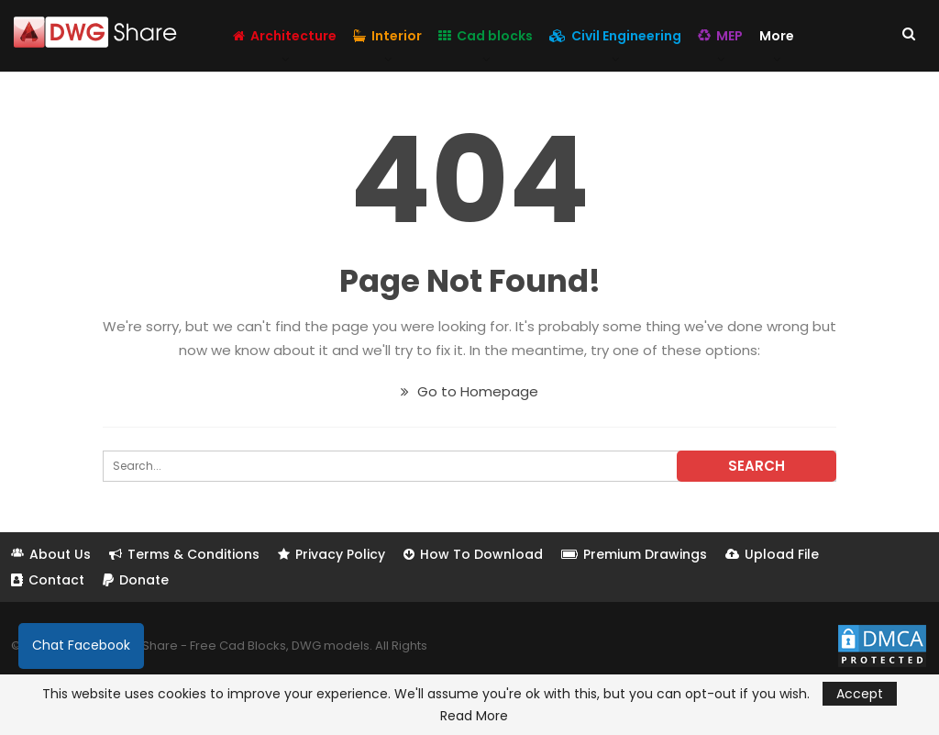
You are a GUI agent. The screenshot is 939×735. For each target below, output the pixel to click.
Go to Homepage (469, 391)
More (776, 36)
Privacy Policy (331, 554)
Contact (47, 580)
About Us (51, 554)
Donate (136, 580)
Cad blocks (485, 36)
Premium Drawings (634, 554)
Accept (859, 694)
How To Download (473, 554)
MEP (720, 36)
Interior (387, 36)
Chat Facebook (81, 645)
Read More (474, 715)
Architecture (285, 36)
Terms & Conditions (184, 554)
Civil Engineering (615, 36)
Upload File (772, 554)
